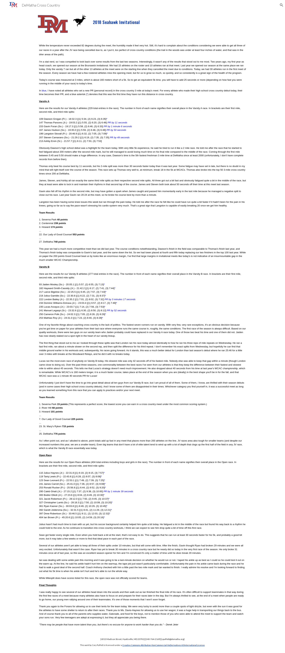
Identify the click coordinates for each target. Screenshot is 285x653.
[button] (280, 5)
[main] (160, 21)
